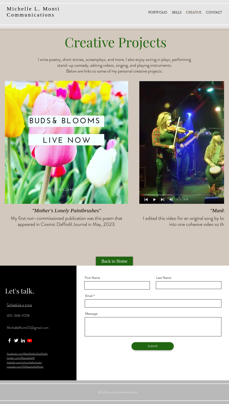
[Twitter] (16, 340)
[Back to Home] (114, 261)
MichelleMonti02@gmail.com (28, 327)
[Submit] (152, 346)
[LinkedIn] (23, 340)
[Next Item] (216, 168)
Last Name (163, 277)
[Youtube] (29, 340)
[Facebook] (9, 340)
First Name (92, 277)
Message (91, 313)
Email (89, 295)
